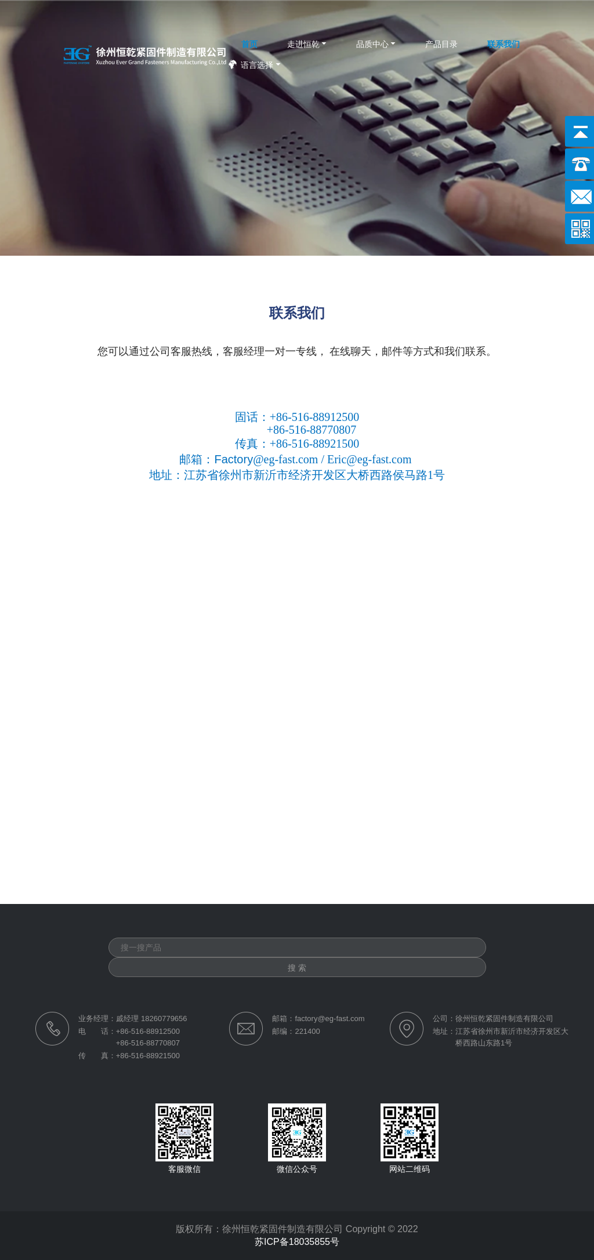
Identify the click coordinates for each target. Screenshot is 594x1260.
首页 (249, 44)
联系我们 (503, 44)
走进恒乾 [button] (303, 44)
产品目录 (441, 44)
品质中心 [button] (372, 44)
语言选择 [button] (257, 65)
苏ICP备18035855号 (297, 1242)
